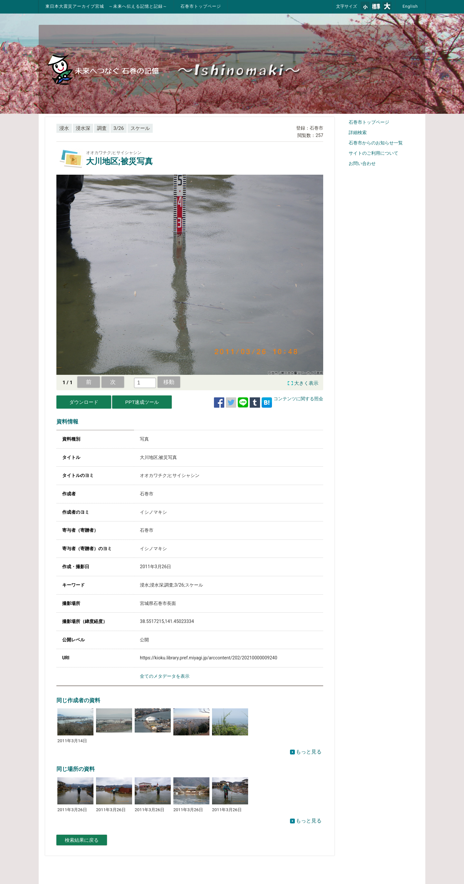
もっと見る (306, 752)
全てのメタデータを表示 (164, 676)
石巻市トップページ (200, 6)
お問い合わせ (362, 163)
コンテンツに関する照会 (298, 398)
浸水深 (83, 128)
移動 (168, 382)
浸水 (64, 128)
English (410, 6)
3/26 (118, 128)
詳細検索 (358, 132)
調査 (102, 128)
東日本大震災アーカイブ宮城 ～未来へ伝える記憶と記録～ (106, 6)
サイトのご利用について (373, 153)
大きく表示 (306, 383)
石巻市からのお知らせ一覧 (376, 142)
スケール (140, 128)
